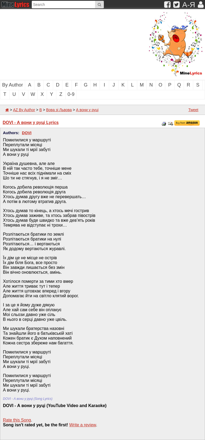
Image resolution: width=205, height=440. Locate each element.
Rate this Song (17, 420)
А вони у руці (87, 110)
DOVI (26, 133)
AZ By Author (24, 110)
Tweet (193, 110)
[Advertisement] (54, 43)
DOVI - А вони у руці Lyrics (31, 122)
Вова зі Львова (59, 110)
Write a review (82, 425)
